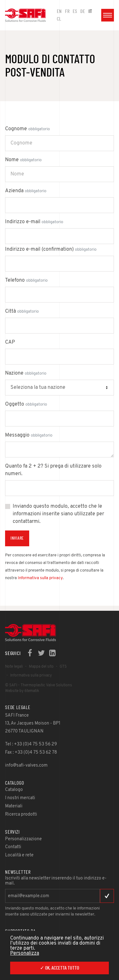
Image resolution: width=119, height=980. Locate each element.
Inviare (17, 538)
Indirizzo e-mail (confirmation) (50, 249)
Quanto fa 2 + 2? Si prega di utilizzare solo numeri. (53, 470)
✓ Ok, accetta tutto (59, 968)
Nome (23, 159)
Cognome (27, 129)
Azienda (25, 190)
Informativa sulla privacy (40, 578)
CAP (10, 342)
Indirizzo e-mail (34, 221)
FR (67, 11)
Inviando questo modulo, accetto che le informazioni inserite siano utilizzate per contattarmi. (58, 514)
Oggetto (26, 404)
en (59, 11)
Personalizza (24, 953)
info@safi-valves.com (26, 765)
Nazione (25, 373)
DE (82, 11)
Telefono (26, 280)
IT (90, 11)
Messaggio (28, 435)
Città (22, 311)
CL (59, 18)
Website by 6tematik (22, 691)
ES (75, 11)
